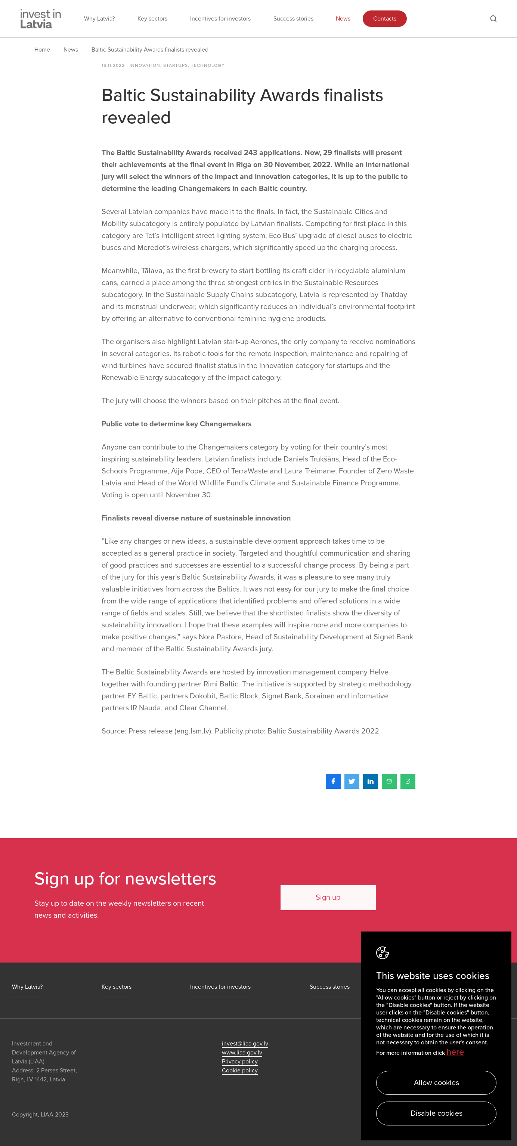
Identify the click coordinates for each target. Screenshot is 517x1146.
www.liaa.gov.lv (242, 1052)
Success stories (293, 18)
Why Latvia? (99, 18)
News (343, 18)
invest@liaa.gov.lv (245, 1043)
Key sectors (152, 18)
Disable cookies (436, 1113)
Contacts (384, 18)
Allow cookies (436, 1082)
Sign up (326, 897)
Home (42, 49)
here (455, 1052)
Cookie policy (240, 1070)
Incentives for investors (220, 18)
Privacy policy (240, 1061)
